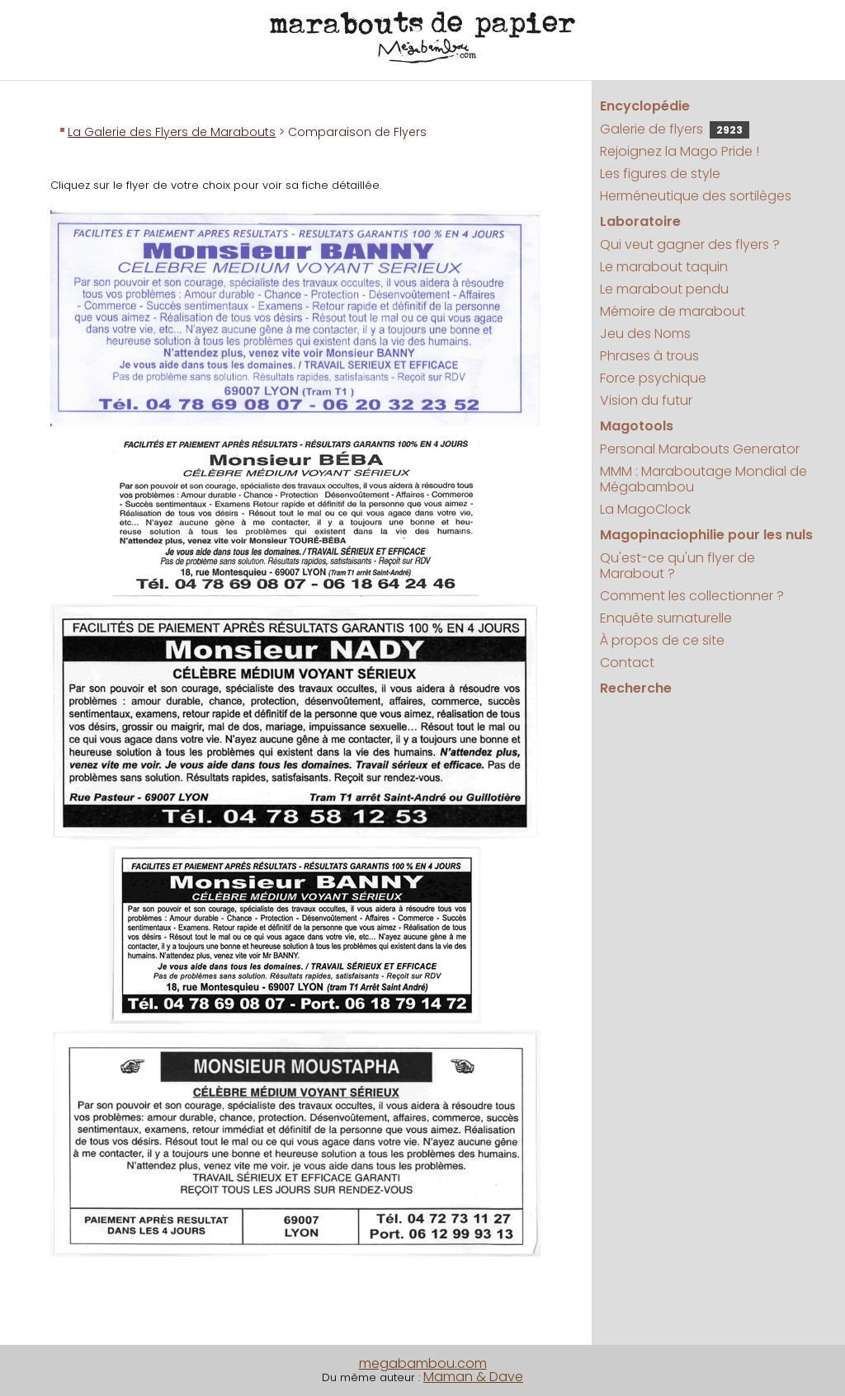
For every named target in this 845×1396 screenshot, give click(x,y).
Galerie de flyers (674, 129)
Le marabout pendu (664, 289)
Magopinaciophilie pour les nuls (706, 534)
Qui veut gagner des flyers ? (690, 244)
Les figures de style (660, 173)
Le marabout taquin (664, 266)
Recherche (636, 688)
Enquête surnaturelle (666, 618)
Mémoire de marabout (672, 311)
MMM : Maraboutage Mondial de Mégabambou (703, 479)
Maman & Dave (473, 1376)
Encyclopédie (645, 105)
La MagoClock (645, 509)
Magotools (636, 425)
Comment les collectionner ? (692, 595)
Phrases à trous (649, 355)
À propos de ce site (662, 640)
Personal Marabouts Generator (700, 448)
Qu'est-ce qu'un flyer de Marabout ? (677, 565)
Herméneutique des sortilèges (695, 195)
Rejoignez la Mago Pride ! (679, 151)
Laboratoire (640, 221)
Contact (627, 662)
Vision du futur (646, 400)
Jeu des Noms (645, 333)
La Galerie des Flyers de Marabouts (172, 132)
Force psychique (653, 378)
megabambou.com (423, 1363)
